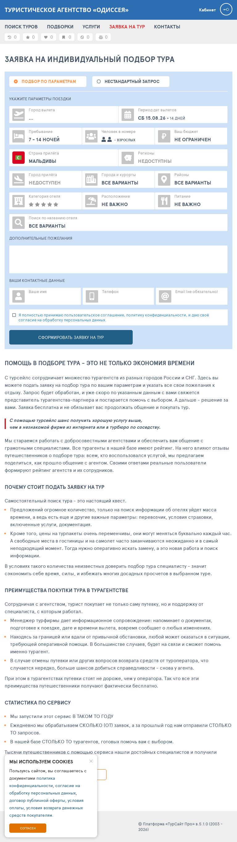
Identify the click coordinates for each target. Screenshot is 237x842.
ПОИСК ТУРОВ (21, 26)
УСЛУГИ (91, 26)
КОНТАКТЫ (167, 26)
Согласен (28, 828)
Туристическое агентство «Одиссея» (67, 10)
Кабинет (207, 10)
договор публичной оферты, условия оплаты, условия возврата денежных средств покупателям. (46, 807)
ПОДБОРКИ (60, 26)
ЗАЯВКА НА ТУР (127, 26)
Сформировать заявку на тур (71, 337)
